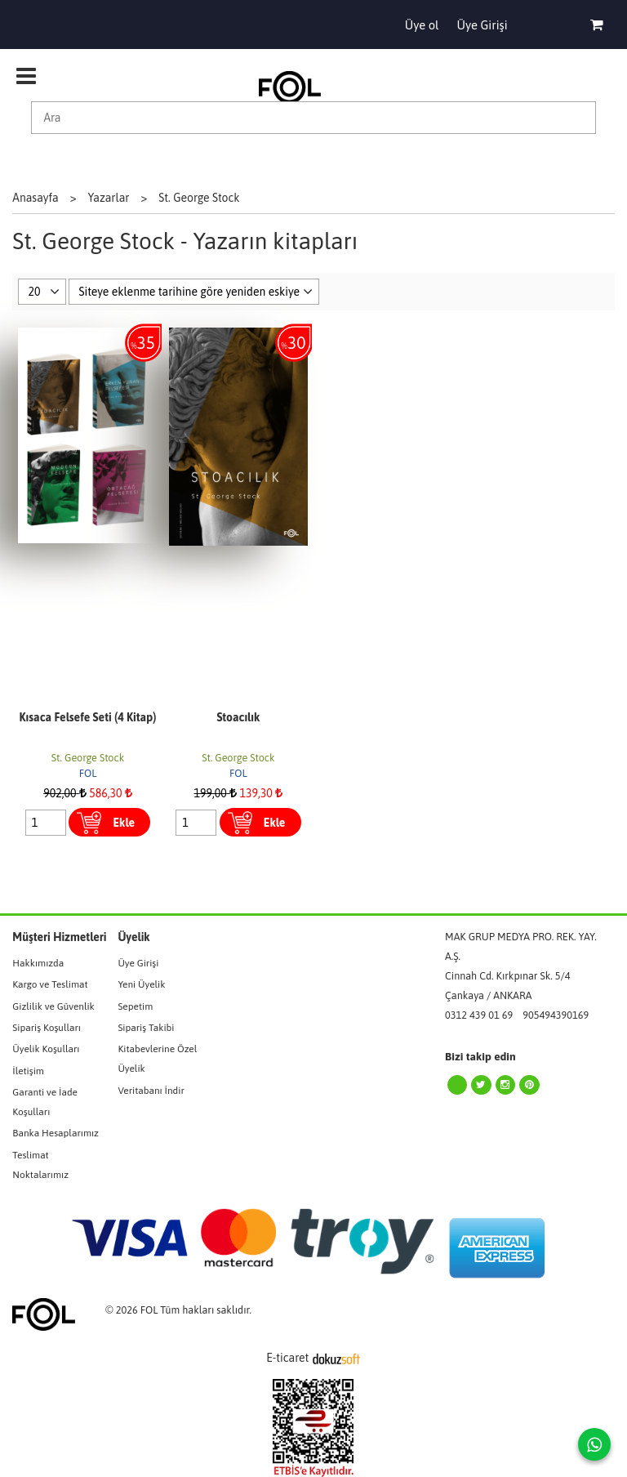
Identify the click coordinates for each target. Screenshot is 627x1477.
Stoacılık (238, 717)
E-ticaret (287, 1357)
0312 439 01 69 (479, 1015)
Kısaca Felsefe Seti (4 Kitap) (88, 717)
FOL (88, 773)
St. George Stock (87, 758)
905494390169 (555, 1015)
